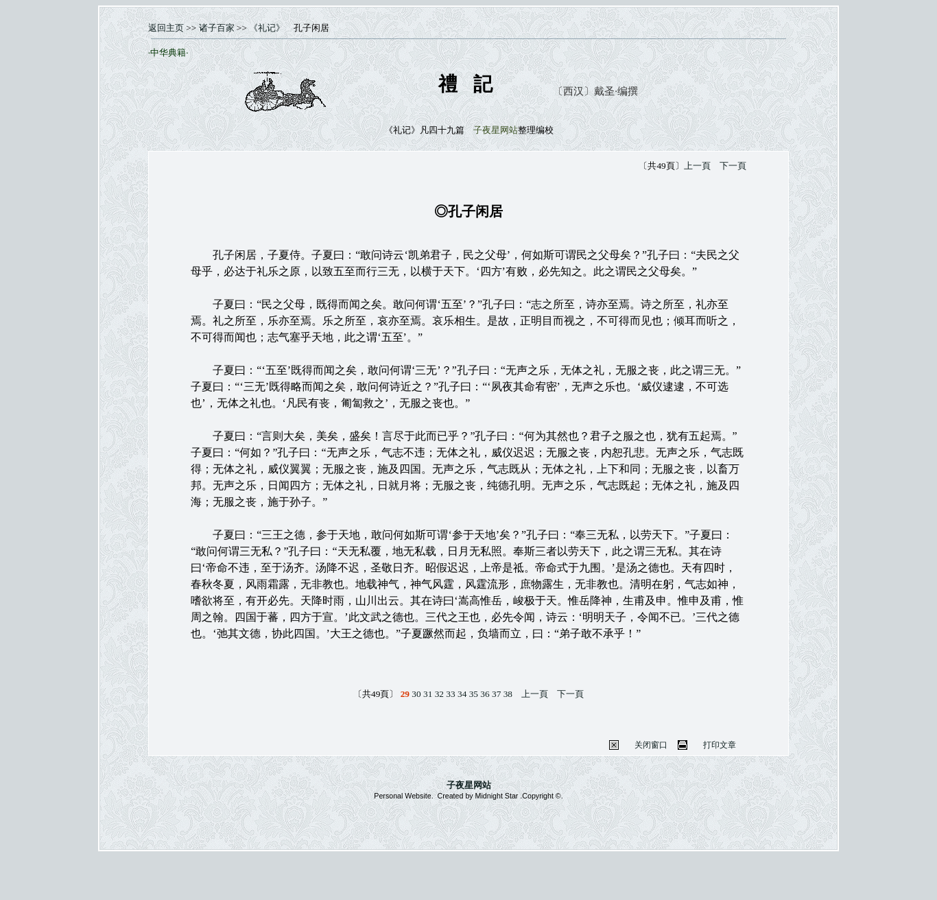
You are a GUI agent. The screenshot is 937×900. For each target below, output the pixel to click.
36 (484, 694)
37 (496, 694)
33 (450, 694)
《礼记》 (267, 28)
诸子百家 (215, 28)
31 (427, 694)
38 (507, 694)
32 (439, 694)
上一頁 (697, 166)
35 (473, 694)
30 (416, 694)
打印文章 (719, 745)
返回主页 (166, 28)
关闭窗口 (650, 745)
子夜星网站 (469, 785)
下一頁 (733, 166)
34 (462, 694)
